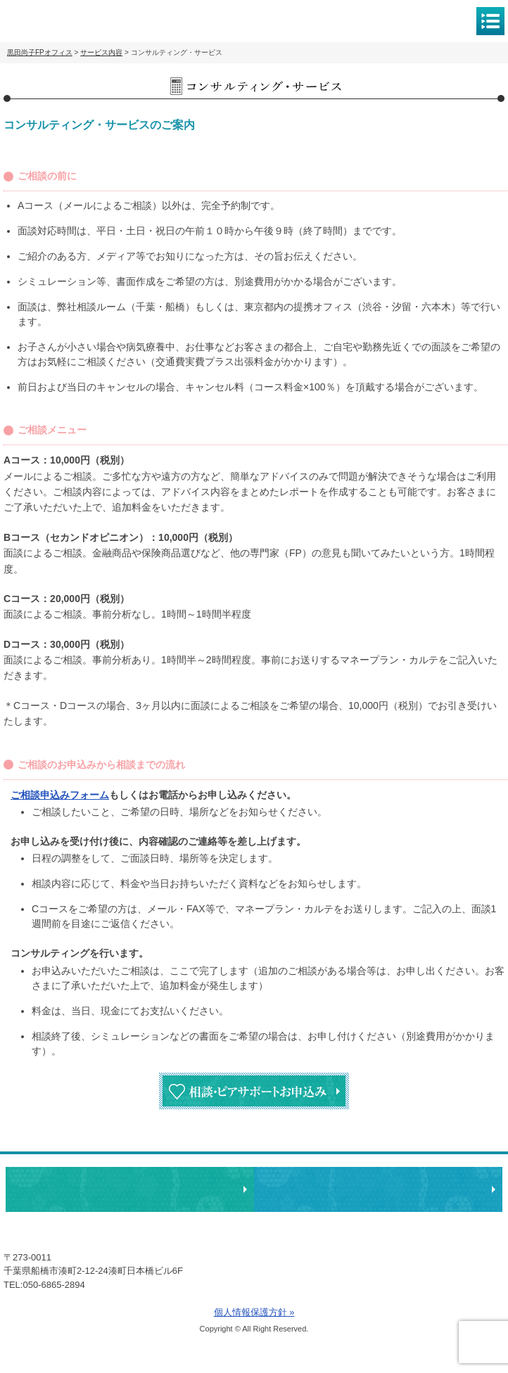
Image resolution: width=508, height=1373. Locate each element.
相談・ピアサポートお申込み (254, 1091)
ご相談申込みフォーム (60, 794)
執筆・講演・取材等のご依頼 (378, 1189)
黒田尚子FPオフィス (70, 20)
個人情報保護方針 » (254, 1312)
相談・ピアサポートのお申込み (130, 1189)
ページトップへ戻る (453, 1145)
